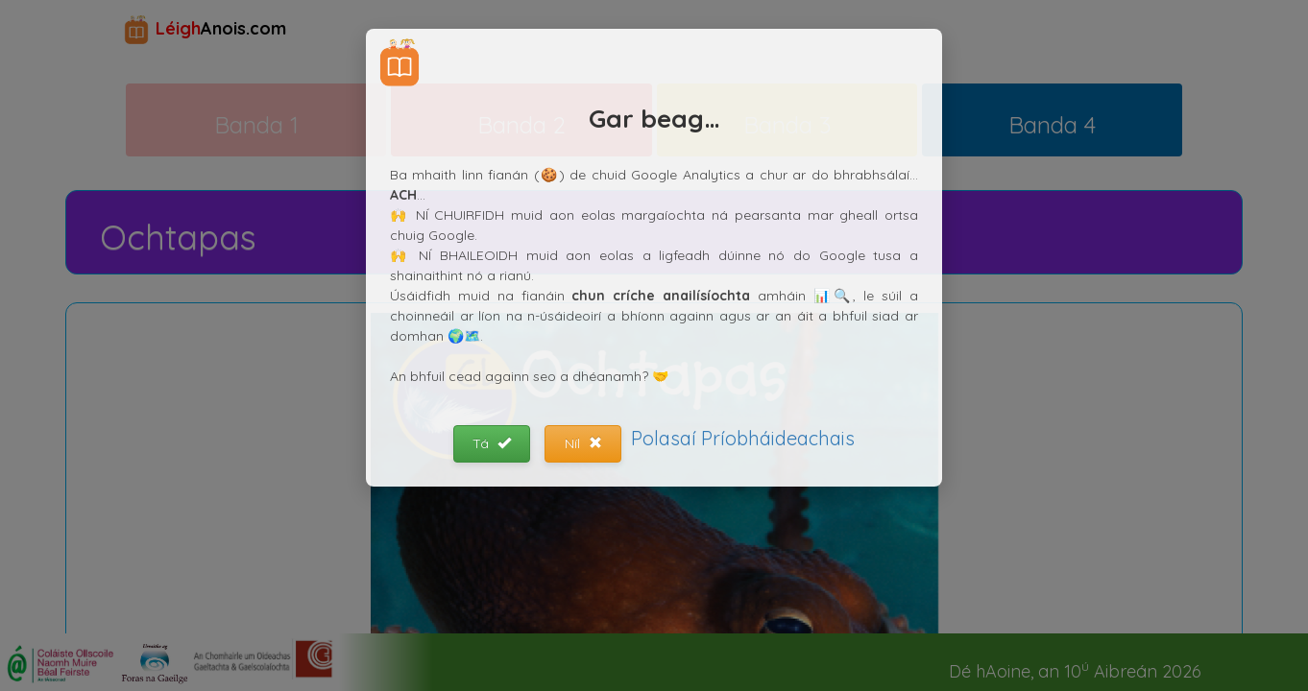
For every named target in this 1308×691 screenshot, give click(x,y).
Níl (583, 443)
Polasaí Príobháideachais (743, 438)
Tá (491, 443)
